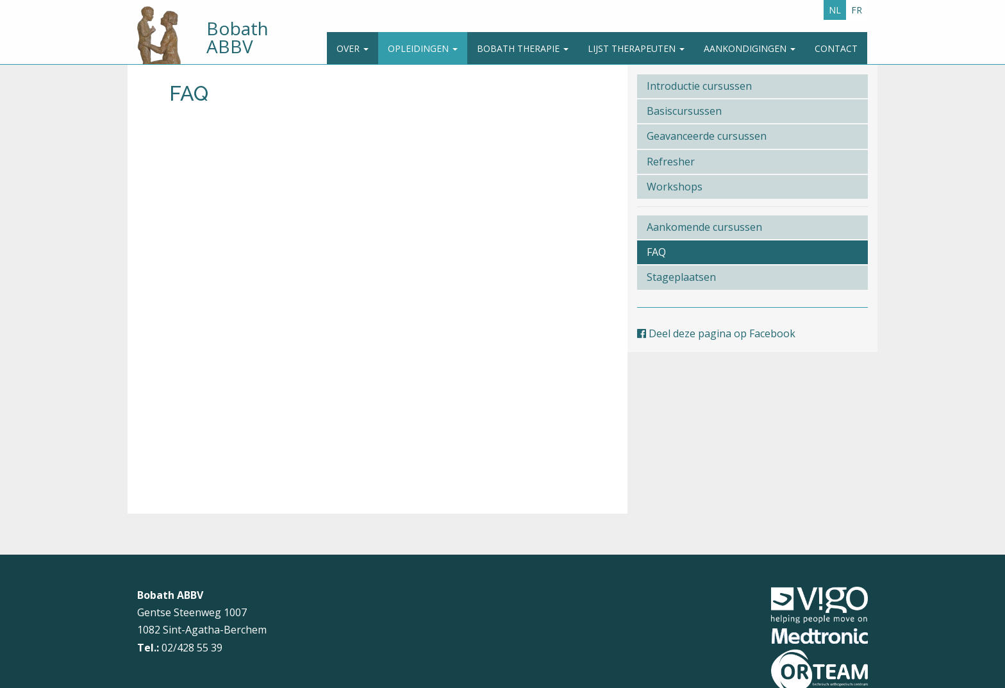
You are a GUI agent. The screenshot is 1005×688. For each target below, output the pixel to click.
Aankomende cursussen (704, 227)
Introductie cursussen (699, 86)
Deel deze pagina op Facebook (716, 333)
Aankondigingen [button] (749, 48)
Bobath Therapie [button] (523, 48)
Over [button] (352, 48)
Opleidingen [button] (423, 48)
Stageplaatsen (681, 277)
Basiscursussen (684, 111)
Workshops (674, 187)
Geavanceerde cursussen (707, 136)
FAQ (656, 252)
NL (835, 10)
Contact (836, 48)
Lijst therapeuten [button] (636, 48)
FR (856, 10)
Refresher (671, 162)
